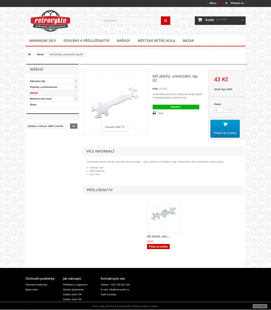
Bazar (188, 40)
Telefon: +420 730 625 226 (115, 285)
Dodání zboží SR (72, 299)
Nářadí (123, 40)
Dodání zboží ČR (72, 295)
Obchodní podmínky (36, 285)
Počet (217, 104)
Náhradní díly (42, 40)
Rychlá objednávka (73, 290)
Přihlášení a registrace (75, 285)
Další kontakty (108, 295)
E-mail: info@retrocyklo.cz (115, 290)
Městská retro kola (156, 40)
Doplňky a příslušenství (86, 40)
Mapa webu (31, 290)
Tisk (160, 113)
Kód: (155, 88)
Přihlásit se (237, 3)
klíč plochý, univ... (158, 236)
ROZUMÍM (260, 306)
